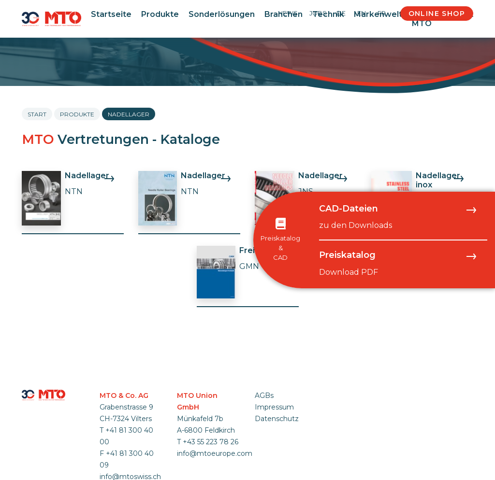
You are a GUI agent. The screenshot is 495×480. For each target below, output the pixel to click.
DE (341, 13)
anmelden (267, 430)
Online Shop (436, 13)
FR (382, 13)
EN (361, 13)
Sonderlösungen (222, 14)
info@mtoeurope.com (214, 453)
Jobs (318, 13)
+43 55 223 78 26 (210, 442)
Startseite (111, 14)
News (288, 13)
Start (37, 114)
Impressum (274, 407)
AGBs (264, 395)
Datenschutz (277, 418)
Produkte (160, 14)
